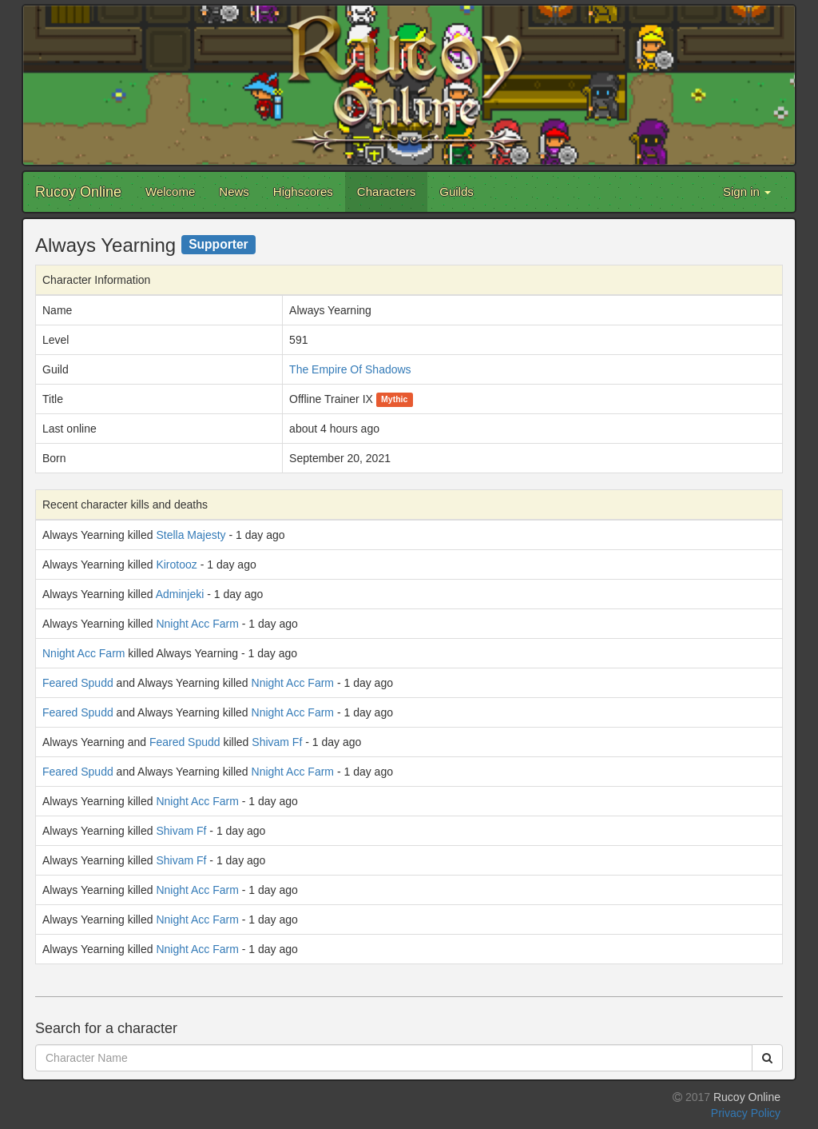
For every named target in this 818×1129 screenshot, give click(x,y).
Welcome (170, 191)
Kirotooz (176, 564)
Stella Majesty (190, 535)
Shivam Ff (277, 742)
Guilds (456, 191)
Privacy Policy (745, 1113)
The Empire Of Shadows (350, 369)
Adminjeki (180, 594)
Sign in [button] (747, 191)
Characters (386, 191)
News (234, 191)
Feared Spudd (77, 682)
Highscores (303, 191)
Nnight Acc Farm (197, 623)
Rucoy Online (78, 192)
